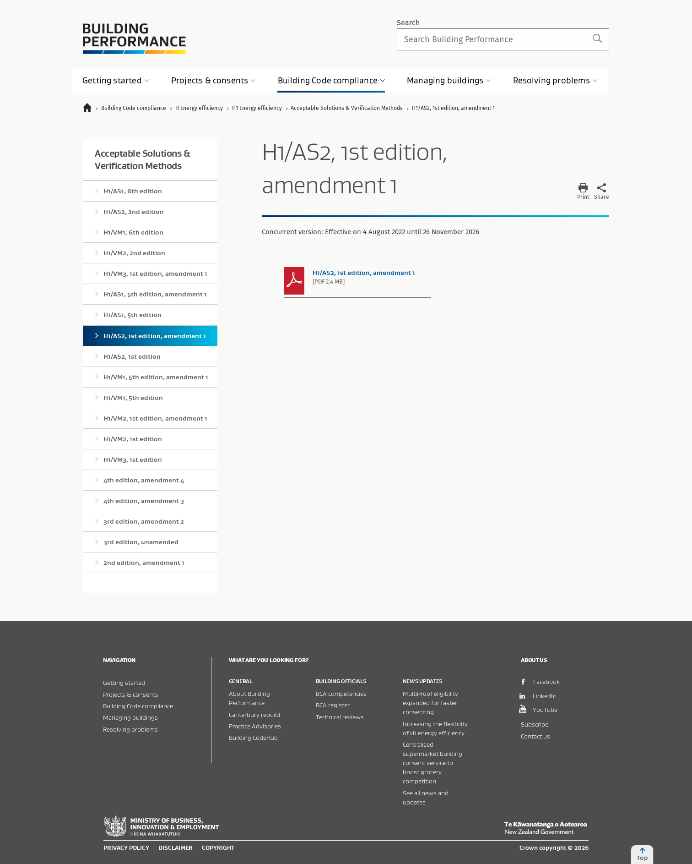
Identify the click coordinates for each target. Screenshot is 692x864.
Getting (116, 80)
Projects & (213, 80)
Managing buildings (130, 717)
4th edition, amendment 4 (143, 480)
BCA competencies (341, 693)
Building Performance (134, 38)
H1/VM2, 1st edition (132, 439)
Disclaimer (175, 847)
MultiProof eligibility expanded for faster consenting (430, 702)
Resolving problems (130, 729)
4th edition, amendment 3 (143, 501)
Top (642, 854)
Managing (449, 80)
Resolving (555, 80)
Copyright (218, 847)
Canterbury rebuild (254, 714)
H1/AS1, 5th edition (132, 315)
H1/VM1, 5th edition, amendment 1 (155, 377)
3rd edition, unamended (140, 542)
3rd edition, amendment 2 (143, 521)
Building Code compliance (138, 706)
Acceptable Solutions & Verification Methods (142, 159)
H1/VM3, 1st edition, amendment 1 (155, 273)
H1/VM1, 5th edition (133, 398)
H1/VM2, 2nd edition (134, 253)
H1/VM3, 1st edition (132, 459)
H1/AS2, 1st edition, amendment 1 (154, 336)
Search (408, 22)
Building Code (332, 80)
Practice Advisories (255, 726)
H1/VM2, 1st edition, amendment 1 (155, 418)
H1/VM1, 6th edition (133, 232)
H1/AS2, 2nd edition (133, 212)
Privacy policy (126, 847)
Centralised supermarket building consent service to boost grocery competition (432, 762)
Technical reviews (340, 717)
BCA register (333, 705)
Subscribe (534, 724)
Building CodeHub (253, 737)
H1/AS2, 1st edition (132, 356)
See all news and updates (426, 797)
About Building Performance (249, 697)
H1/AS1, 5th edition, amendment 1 (155, 294)
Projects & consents (130, 694)
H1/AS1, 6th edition (132, 191)
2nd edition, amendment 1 (143, 562)
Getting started (124, 682)
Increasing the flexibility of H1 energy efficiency (435, 728)
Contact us (535, 736)
